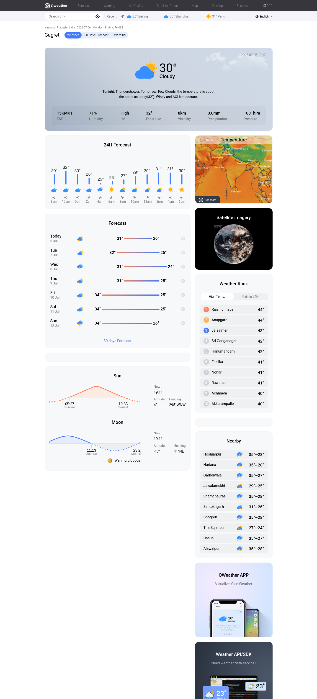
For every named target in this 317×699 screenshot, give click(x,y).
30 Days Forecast (96, 35)
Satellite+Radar (167, 6)
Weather (73, 35)
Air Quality (136, 6)
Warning (109, 6)
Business (243, 6)
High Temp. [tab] (213, 296)
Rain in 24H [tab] (246, 296)
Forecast (84, 6)
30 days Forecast (117, 341)
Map (195, 6)
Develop (217, 6)
